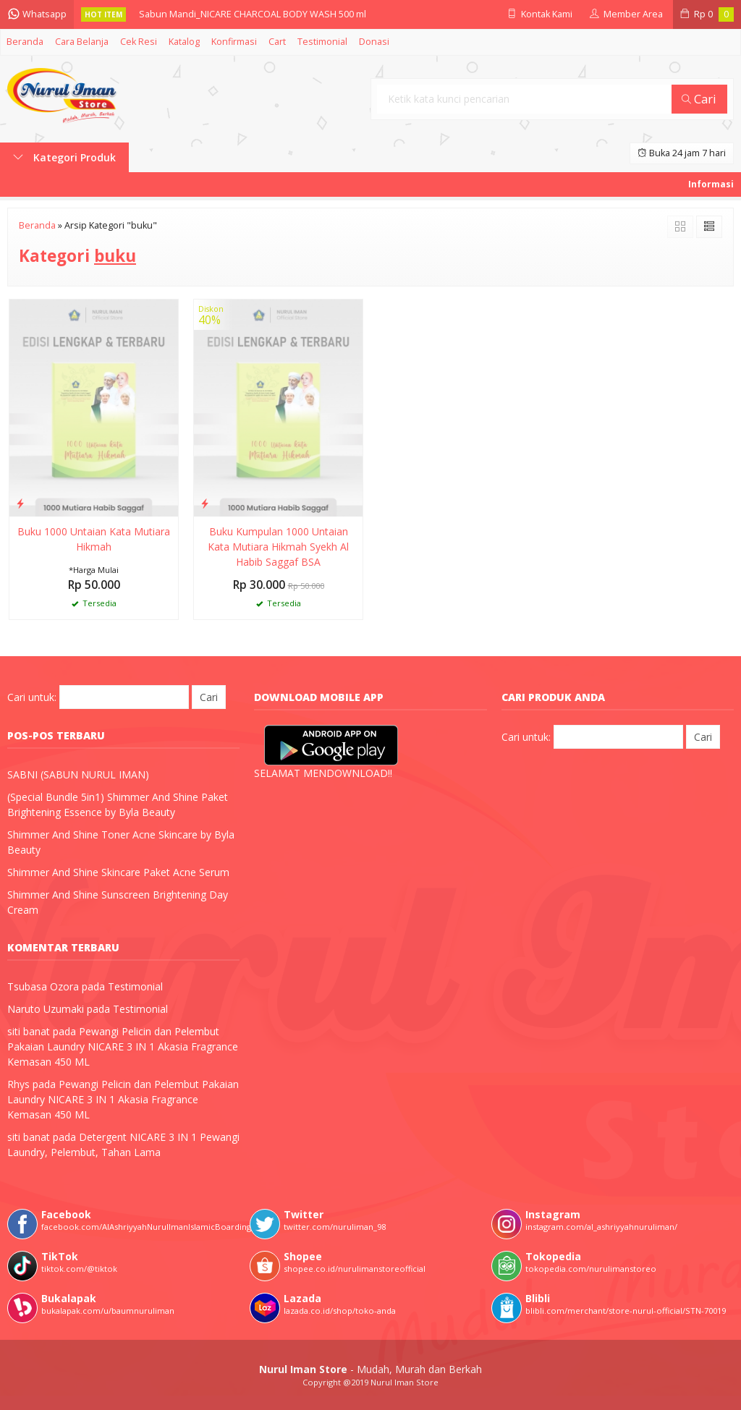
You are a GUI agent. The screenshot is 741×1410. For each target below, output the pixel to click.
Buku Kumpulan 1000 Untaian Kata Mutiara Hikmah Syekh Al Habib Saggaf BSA (278, 546)
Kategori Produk (64, 157)
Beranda (25, 41)
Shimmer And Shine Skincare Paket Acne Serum (118, 872)
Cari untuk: (31, 697)
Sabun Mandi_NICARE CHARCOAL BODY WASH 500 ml (252, 14)
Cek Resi (138, 41)
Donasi (374, 41)
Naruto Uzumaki (45, 1009)
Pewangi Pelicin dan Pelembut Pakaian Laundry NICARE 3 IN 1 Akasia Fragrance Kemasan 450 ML (122, 1046)
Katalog (184, 41)
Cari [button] (699, 98)
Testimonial (322, 41)
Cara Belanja (82, 41)
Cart (277, 41)
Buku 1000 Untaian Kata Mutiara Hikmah (93, 538)
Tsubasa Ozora (43, 986)
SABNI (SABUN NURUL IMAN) (78, 774)
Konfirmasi (234, 41)
